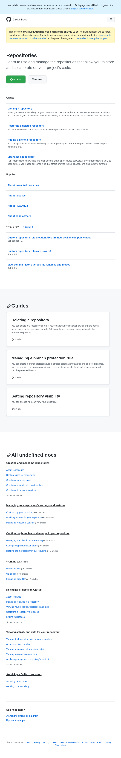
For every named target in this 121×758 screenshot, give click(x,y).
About (63, 745)
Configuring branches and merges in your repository (37, 533)
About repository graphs (18, 644)
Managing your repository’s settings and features (35, 505)
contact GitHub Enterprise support (90, 38)
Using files (17, 574)
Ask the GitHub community (22, 716)
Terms (29, 742)
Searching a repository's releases (22, 612)
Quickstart (16, 79)
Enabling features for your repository (30, 517)
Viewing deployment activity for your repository (29, 639)
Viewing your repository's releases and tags (27, 607)
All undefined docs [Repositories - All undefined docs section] (31, 455)
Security (46, 742)
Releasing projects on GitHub (24, 589)
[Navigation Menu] (111, 19)
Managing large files (22, 579)
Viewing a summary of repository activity (26, 649)
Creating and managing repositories (27, 463)
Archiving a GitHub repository (24, 674)
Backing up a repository (17, 686)
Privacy (37, 742)
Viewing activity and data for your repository (33, 632)
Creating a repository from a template (24, 485)
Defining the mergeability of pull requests (32, 551)
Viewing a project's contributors (21, 654)
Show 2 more (14, 622)
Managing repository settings (26, 522)
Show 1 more (14, 664)
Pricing (85, 742)
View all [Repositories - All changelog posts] (28, 227)
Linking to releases (15, 617)
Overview (37, 79)
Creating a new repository (19, 480)
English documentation (82, 8)
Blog (57, 745)
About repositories (15, 470)
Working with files (17, 561)
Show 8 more (14, 495)
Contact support (16, 720)
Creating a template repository (21, 490)
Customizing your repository (25, 512)
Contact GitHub (72, 742)
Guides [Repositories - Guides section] (17, 306)
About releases (13, 597)
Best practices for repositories (20, 475)
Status (54, 742)
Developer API (96, 742)
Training (108, 742)
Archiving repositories (16, 681)
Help (62, 742)
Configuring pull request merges (27, 545)
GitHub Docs (20, 19)
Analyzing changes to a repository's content (27, 659)
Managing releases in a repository (22, 602)
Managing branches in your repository (30, 540)
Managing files (19, 568)
